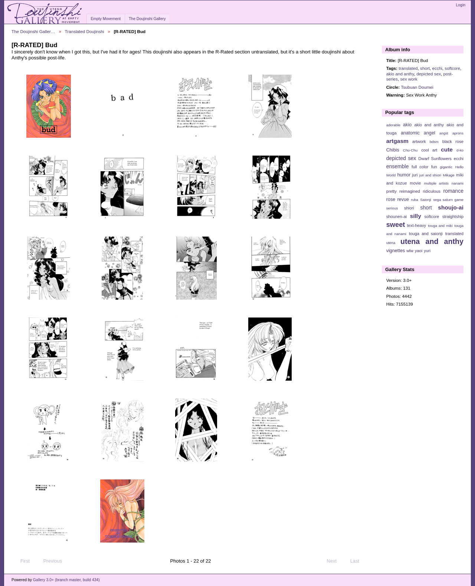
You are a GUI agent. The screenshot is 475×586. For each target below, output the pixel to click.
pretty (391, 191)
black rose (452, 141)
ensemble (397, 166)
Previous (49, 561)
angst (443, 133)
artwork (419, 141)
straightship (452, 216)
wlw (409, 250)
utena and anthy (431, 241)
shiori (409, 208)
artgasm (397, 141)
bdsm (434, 142)
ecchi (437, 68)
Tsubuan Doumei (417, 87)
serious (392, 208)
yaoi (419, 250)
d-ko (459, 150)
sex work (408, 78)
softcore (452, 68)
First (21, 561)
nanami (457, 183)
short (425, 68)
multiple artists (436, 183)
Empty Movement (106, 19)
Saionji (425, 200)
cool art (429, 150)
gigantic (446, 167)
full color (420, 167)
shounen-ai (396, 216)
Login (460, 5)
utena (391, 243)
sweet (395, 224)
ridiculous (431, 191)
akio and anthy (400, 73)
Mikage (449, 175)
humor (403, 175)
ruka (414, 200)
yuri (427, 250)
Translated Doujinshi (84, 31)
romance (453, 191)
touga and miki (440, 226)
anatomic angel (418, 133)
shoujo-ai (450, 207)
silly (415, 216)
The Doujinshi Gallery (147, 19)
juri (415, 175)
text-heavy (416, 225)
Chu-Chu (410, 150)
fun (434, 167)
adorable (393, 125)
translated (408, 68)
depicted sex (428, 73)
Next (335, 561)
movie (415, 183)
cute (447, 149)
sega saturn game (448, 200)
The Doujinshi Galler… (33, 31)
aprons (457, 133)
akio (407, 124)
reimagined (409, 191)
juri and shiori (430, 175)
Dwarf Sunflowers (435, 158)
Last (358, 561)
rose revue (397, 199)
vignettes (395, 250)
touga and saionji (426, 233)
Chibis (392, 150)
